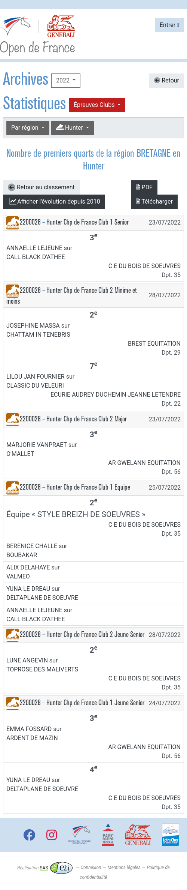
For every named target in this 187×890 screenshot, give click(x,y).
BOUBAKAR (21, 555)
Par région (25, 127)
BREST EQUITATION (154, 343)
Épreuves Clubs (95, 104)
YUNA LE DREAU (28, 588)
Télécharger (154, 201)
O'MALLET (20, 453)
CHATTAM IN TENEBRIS (38, 334)
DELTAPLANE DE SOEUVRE (42, 597)
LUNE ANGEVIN (27, 660)
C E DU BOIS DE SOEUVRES (144, 266)
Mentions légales (123, 868)
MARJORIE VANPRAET (36, 444)
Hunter (70, 127)
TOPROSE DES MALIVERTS (42, 669)
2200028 (30, 222)
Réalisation (44, 868)
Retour (166, 80)
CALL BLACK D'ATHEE (35, 257)
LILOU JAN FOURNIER (35, 376)
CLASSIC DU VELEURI (35, 385)
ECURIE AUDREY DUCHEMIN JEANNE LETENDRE (115, 394)
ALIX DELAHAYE (28, 567)
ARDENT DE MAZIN (32, 738)
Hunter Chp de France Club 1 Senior (87, 222)
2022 (63, 80)
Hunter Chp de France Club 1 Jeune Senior (95, 702)
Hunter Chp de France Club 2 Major (86, 419)
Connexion (91, 868)
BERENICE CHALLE (31, 546)
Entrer (169, 24)
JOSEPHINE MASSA (33, 325)
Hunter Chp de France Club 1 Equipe (88, 487)
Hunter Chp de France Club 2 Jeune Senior (95, 634)
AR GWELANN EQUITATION (144, 462)
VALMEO (18, 576)
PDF (144, 187)
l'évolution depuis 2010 (54, 201)
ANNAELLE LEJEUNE (34, 248)
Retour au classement (41, 187)
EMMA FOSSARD (29, 729)
